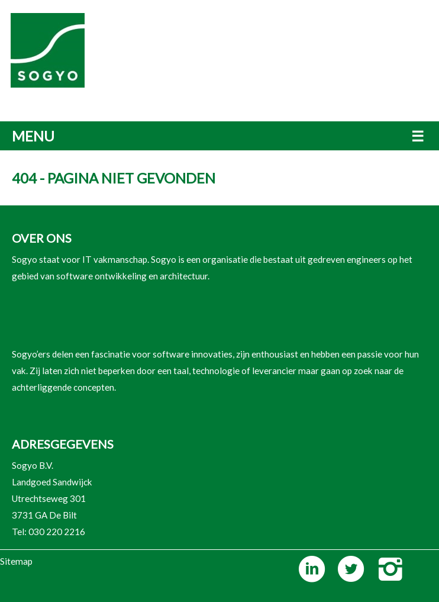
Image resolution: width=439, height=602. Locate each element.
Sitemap (16, 561)
